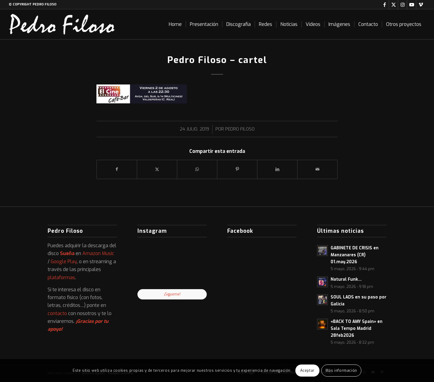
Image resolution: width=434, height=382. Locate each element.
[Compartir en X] (157, 169)
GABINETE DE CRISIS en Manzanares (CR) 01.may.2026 (355, 254)
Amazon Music (98, 253)
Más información (341, 370)
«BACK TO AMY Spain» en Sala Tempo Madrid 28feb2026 (356, 328)
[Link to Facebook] (384, 4)
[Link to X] (393, 4)
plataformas (61, 277)
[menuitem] (175, 24)
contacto (57, 313)
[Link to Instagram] (402, 4)
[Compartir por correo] (317, 169)
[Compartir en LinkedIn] (277, 169)
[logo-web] (62, 24)
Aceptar (307, 370)
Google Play (64, 261)
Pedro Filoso (240, 129)
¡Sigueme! (172, 294)
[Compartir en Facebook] (117, 169)
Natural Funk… (346, 279)
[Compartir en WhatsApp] (197, 169)
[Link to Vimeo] (420, 4)
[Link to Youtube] (411, 4)
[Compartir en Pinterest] (237, 169)
